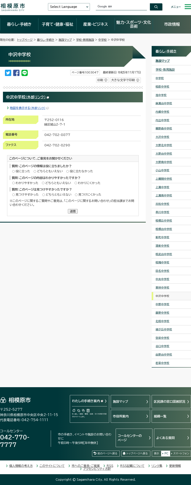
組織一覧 (160, 416)
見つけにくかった (89, 194)
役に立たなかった (81, 171)
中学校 (102, 39)
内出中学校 (162, 120)
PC (166, 453)
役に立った (23, 171)
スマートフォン (181, 453)
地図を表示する (29, 107)
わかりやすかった (27, 183)
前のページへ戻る (107, 453)
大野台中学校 (164, 153)
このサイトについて (52, 465)
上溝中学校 (162, 187)
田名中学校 (162, 271)
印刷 (100, 80)
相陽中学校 (162, 262)
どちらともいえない (50, 171)
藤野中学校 (162, 312)
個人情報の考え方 (21, 465)
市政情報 (172, 24)
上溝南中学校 (164, 195)
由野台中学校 (164, 354)
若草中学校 (162, 363)
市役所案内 (121, 416)
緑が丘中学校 (164, 329)
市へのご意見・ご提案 (86, 465)
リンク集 (156, 465)
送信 (73, 211)
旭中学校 (161, 95)
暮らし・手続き (19, 24)
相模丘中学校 (164, 220)
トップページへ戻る (137, 453)
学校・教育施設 (85, 39)
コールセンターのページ (130, 438)
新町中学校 (162, 237)
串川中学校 (162, 212)
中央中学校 (162, 279)
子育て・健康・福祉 (57, 24)
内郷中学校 (162, 111)
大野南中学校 (164, 162)
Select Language (63, 6)
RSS (110, 465)
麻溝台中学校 (164, 103)
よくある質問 (165, 437)
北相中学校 (162, 321)
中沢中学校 (27, 97)
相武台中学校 (164, 254)
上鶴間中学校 (164, 178)
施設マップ (65, 39)
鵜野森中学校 (164, 128)
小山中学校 (162, 170)
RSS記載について (132, 465)
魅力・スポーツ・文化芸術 (133, 24)
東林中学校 (162, 287)
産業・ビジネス (95, 24)
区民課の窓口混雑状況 (169, 401)
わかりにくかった (89, 183)
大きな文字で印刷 (123, 80)
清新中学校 (162, 245)
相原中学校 (162, 86)
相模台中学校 (164, 229)
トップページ (25, 39)
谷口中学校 (162, 346)
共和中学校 (162, 204)
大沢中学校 (162, 137)
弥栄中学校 (162, 337)
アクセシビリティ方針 (97, 468)
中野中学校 (162, 304)
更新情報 (175, 465)
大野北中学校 (164, 145)
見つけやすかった (27, 194)
